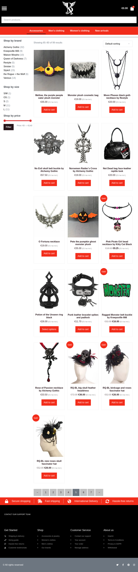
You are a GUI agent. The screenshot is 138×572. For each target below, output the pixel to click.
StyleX (7, 70)
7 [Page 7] (91, 492)
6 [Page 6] (83, 492)
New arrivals (101, 31)
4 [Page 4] (68, 492)
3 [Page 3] (60, 492)
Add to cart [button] (49, 109)
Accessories (36, 31)
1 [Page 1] (45, 492)
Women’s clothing (79, 31)
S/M (6, 93)
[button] (4, 8)
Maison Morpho (11, 55)
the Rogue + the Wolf (14, 74)
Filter (8, 127)
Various (7, 78)
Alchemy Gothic (11, 47)
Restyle (7, 62)
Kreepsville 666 (11, 51)
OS (5, 97)
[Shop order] (118, 44)
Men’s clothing (56, 31)
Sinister (7, 66)
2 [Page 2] (53, 492)
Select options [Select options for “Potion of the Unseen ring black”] (49, 329)
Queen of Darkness (13, 58)
